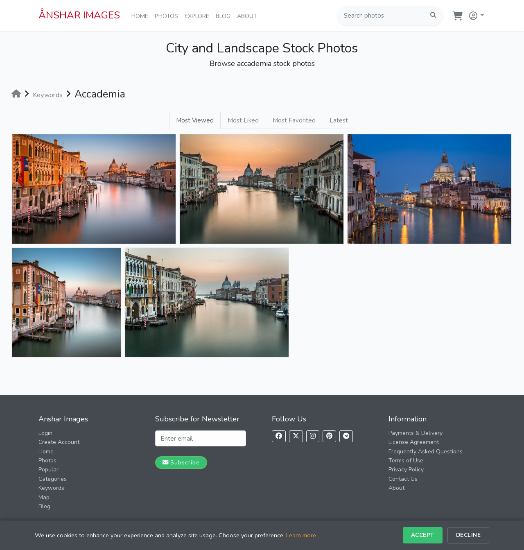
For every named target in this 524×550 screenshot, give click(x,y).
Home (141, 15)
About (248, 15)
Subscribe (181, 462)
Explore (198, 15)
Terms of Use (405, 460)
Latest (339, 120)
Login (45, 433)
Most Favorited (294, 120)
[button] (475, 14)
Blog (225, 15)
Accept (422, 535)
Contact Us (403, 479)
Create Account (58, 442)
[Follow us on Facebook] (279, 436)
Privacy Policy (406, 469)
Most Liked (243, 120)
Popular (48, 469)
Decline (468, 535)
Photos (168, 15)
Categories (52, 479)
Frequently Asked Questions (425, 451)
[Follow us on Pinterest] (329, 436)
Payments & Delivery (415, 433)
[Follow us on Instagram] (312, 436)
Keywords (51, 488)
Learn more (301, 535)
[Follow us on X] (296, 436)
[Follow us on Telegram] (346, 436)
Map (44, 497)
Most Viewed (195, 120)
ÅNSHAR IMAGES (79, 15)
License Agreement (413, 442)
